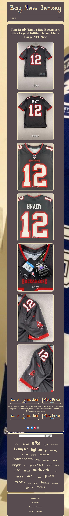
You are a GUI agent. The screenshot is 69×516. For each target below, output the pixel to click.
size (17, 470)
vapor (45, 444)
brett (37, 459)
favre (49, 464)
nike (36, 443)
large (55, 471)
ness (29, 483)
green (49, 475)
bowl (36, 483)
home (57, 465)
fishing (19, 476)
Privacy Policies (35, 507)
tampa (20, 449)
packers (37, 464)
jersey (19, 481)
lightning (39, 449)
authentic (41, 469)
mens (33, 455)
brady (45, 482)
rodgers (16, 464)
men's (41, 487)
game (30, 487)
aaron (26, 470)
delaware (46, 460)
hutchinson (54, 445)
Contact (35, 502)
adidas (30, 476)
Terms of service (35, 511)
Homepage (35, 498)
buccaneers (23, 459)
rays (39, 477)
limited (25, 444)
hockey (54, 450)
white (25, 454)
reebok (16, 444)
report (55, 460)
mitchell (55, 483)
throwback (44, 454)
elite (25, 465)
